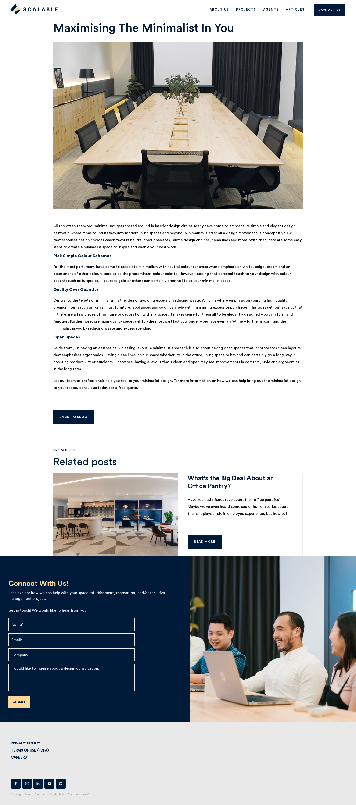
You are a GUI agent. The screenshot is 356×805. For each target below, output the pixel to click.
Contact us (330, 9)
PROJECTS (246, 9)
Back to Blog (73, 417)
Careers (19, 757)
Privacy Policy (25, 743)
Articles (295, 9)
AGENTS (271, 9)
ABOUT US (219, 9)
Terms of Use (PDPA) (30, 750)
